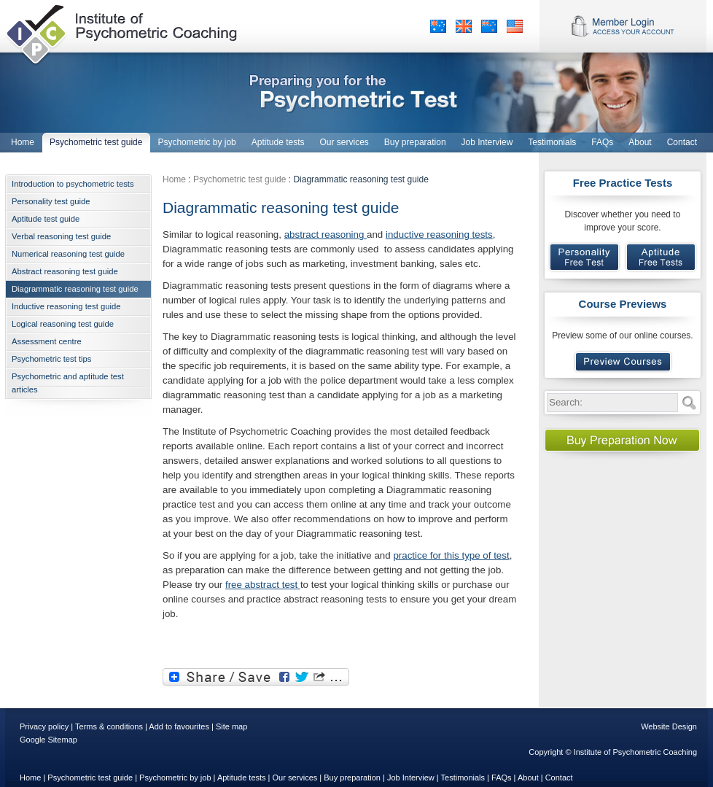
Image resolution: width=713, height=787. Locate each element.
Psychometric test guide (239, 179)
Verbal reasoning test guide (61, 236)
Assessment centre (47, 341)
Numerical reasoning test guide (68, 253)
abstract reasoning (325, 234)
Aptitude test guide (45, 218)
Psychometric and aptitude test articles (68, 383)
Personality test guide (51, 201)
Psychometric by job (175, 777)
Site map (231, 726)
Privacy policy (44, 726)
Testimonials (463, 777)
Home (174, 179)
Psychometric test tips (51, 358)
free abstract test (262, 584)
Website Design (669, 726)
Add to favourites (179, 726)
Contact (559, 777)
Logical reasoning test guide (63, 323)
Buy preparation (352, 777)
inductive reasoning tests (439, 234)
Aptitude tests (241, 777)
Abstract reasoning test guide (65, 271)
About (528, 777)
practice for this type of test (451, 555)
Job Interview (411, 777)
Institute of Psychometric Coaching (123, 33)
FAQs (501, 777)
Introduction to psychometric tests (73, 183)
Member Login (622, 26)
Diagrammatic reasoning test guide (75, 288)
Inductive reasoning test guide (66, 306)
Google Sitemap (48, 739)
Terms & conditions (109, 726)
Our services (295, 777)
